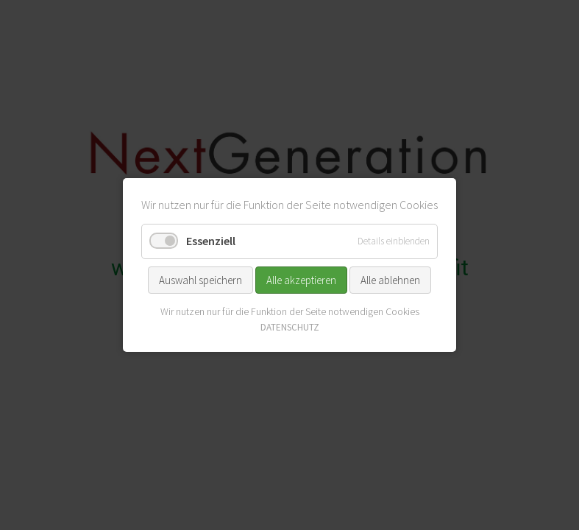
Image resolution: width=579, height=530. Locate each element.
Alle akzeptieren (301, 279)
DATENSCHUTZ (289, 327)
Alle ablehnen (390, 279)
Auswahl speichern (200, 279)
